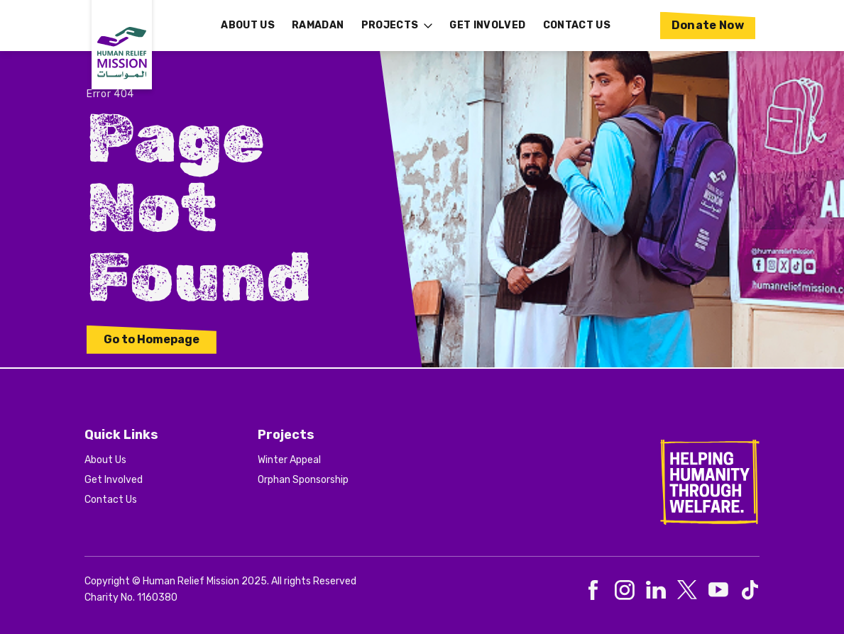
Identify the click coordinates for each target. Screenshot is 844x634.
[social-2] (656, 590)
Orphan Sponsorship (303, 480)
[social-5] (750, 590)
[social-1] (625, 590)
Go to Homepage (151, 339)
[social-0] (593, 590)
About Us (105, 460)
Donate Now (708, 25)
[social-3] (687, 590)
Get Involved (113, 480)
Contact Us (110, 500)
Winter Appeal (289, 460)
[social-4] (718, 590)
